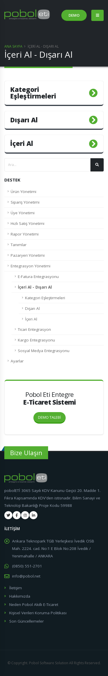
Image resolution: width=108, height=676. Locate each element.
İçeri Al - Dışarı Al (35, 287)
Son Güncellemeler (26, 621)
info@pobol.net (26, 576)
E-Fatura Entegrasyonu (38, 276)
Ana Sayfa (13, 46)
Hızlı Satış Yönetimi (27, 223)
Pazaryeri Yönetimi (28, 255)
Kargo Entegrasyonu (36, 340)
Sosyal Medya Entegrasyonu (43, 350)
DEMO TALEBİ (52, 416)
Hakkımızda (19, 596)
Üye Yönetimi (23, 212)
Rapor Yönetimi (25, 234)
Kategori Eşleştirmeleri (45, 297)
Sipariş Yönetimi (25, 202)
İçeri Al (31, 319)
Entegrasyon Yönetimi (30, 266)
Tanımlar (18, 244)
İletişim (15, 587)
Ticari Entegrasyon (34, 329)
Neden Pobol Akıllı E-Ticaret (33, 604)
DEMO (74, 15)
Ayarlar (17, 361)
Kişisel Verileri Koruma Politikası (38, 612)
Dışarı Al (32, 308)
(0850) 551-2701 (27, 566)
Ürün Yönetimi (23, 191)
